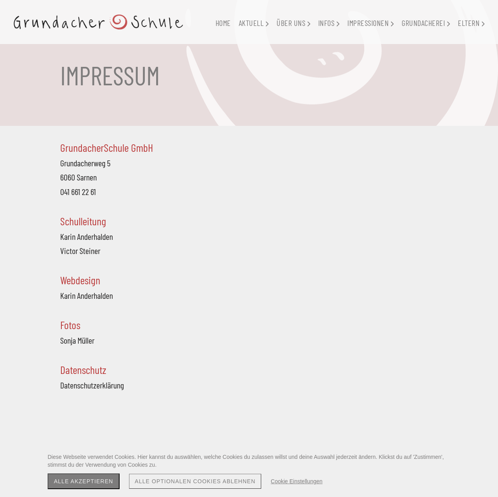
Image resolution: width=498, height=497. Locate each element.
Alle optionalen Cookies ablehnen (195, 481)
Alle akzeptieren (83, 481)
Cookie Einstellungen (297, 481)
